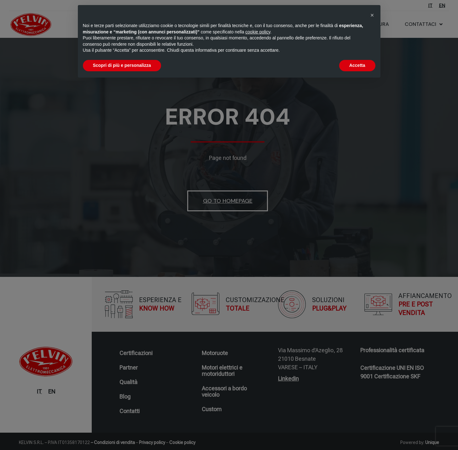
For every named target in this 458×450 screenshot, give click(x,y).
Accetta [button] (357, 65)
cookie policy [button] (257, 31)
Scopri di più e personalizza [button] (122, 65)
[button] (372, 15)
